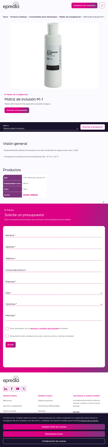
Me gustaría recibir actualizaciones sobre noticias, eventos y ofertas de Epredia (40, 335)
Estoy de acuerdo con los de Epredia (37, 328)
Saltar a (6, 125)
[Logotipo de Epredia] (11, 5)
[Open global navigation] (102, 5)
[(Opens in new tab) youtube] (17, 388)
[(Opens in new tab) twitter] (23, 388)
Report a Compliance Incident (45, 428)
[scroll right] (103, 202)
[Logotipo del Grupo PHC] (54, 436)
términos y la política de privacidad (44, 328)
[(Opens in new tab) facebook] (11, 388)
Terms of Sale (9, 411)
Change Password (67, 428)
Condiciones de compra (14, 416)
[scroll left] (4, 202)
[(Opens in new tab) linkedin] (5, 388)
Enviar (11, 344)
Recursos (7, 400)
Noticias (42, 411)
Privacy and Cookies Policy (21, 428)
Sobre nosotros (45, 400)
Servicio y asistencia (12, 406)
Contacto (42, 416)
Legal (5, 428)
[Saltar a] (40, 128)
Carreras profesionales (49, 406)
